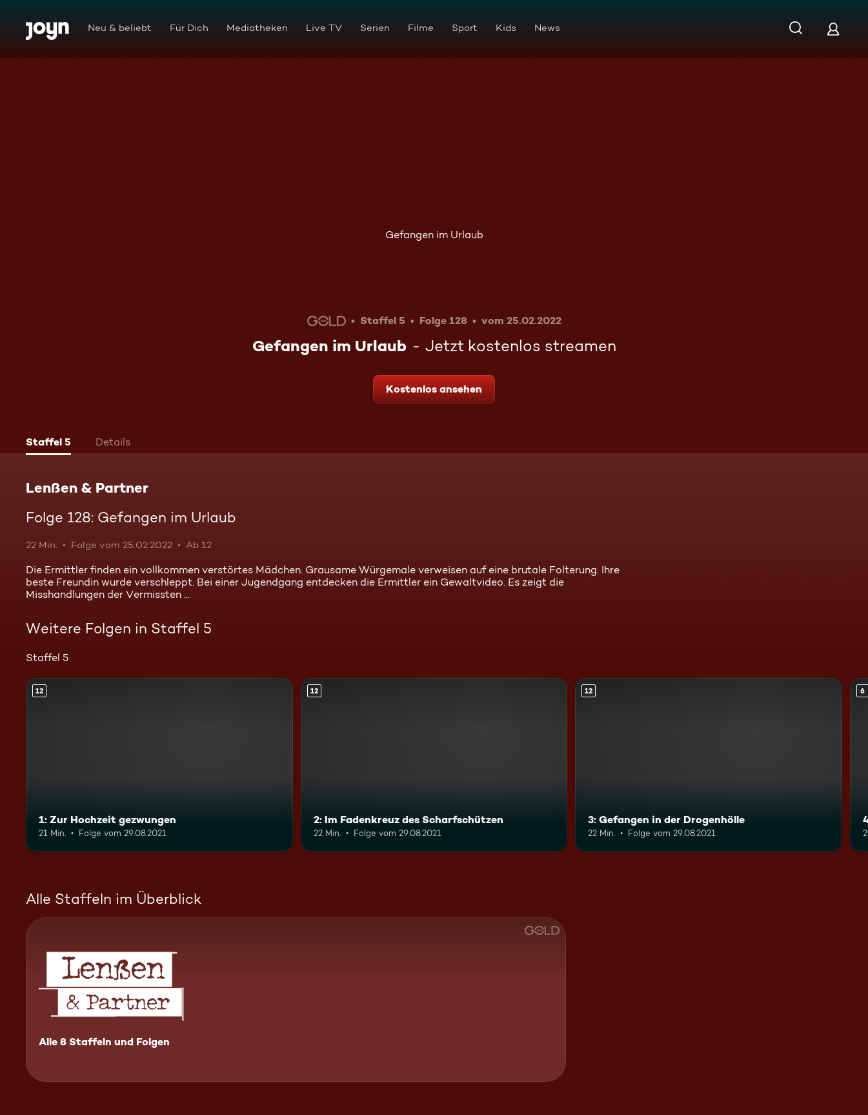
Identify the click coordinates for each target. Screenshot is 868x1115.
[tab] (48, 443)
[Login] (833, 28)
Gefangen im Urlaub (434, 235)
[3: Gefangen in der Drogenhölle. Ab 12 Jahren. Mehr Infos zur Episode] (708, 765)
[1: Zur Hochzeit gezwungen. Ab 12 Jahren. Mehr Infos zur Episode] (159, 765)
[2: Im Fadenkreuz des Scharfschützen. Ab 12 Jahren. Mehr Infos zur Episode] (434, 765)
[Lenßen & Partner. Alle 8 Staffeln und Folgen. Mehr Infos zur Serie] (296, 999)
